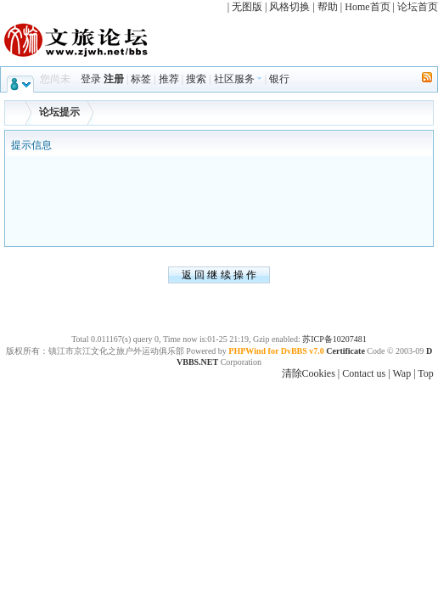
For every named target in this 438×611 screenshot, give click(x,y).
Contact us (363, 373)
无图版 (247, 7)
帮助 (327, 7)
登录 (91, 79)
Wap (401, 373)
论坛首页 (417, 7)
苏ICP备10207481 (334, 339)
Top (426, 373)
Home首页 (367, 7)
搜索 (196, 79)
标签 (141, 79)
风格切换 (289, 7)
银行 (279, 79)
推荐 (169, 79)
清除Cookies (308, 373)
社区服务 (238, 79)
